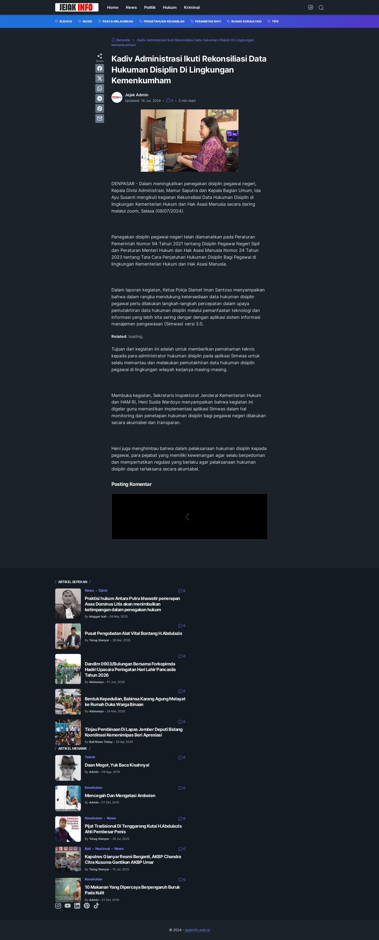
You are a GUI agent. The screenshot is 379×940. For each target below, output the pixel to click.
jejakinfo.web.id (197, 930)
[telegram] (99, 98)
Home (113, 7)
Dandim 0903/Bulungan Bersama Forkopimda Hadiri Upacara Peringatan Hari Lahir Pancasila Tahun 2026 (130, 669)
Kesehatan (93, 787)
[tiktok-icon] (96, 906)
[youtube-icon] (68, 906)
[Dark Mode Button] (311, 7)
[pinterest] (99, 108)
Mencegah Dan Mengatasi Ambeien (120, 795)
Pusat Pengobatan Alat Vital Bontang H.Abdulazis (133, 633)
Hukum (170, 7)
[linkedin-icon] (77, 906)
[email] (99, 118)
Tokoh (90, 757)
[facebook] (99, 68)
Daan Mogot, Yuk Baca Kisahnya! (117, 765)
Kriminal (192, 7)
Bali (88, 848)
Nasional (102, 848)
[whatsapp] (99, 88)
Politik (150, 7)
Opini (103, 590)
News (131, 7)
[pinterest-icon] (87, 906)
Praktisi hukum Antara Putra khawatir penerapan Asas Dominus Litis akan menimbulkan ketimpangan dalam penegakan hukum (132, 604)
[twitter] (99, 78)
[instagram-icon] (58, 906)
